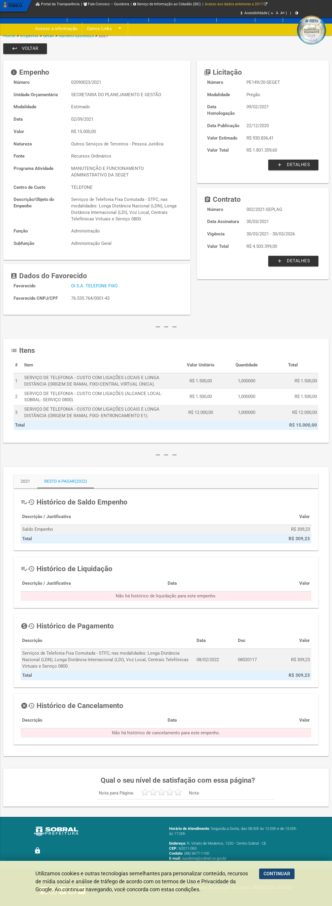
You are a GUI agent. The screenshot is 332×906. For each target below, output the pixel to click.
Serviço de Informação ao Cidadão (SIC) (167, 4)
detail (48, 35)
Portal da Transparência (58, 4)
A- (272, 13)
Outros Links (105, 28)
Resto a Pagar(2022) (65, 481)
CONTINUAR (277, 873)
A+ (282, 13)
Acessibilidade (254, 13)
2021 (25, 481)
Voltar (25, 48)
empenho (29, 35)
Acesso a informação (56, 28)
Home (9, 35)
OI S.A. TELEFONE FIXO (94, 286)
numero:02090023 (76, 35)
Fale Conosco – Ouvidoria (106, 4)
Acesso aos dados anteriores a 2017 (236, 4)
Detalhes (293, 165)
